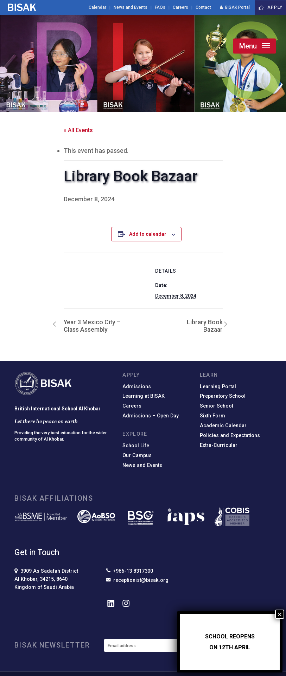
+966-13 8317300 (129, 571)
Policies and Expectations (230, 435)
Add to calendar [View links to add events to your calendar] (147, 234)
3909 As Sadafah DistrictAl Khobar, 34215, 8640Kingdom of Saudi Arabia (46, 579)
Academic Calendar (223, 426)
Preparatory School (223, 396)
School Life (135, 446)
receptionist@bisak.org (137, 580)
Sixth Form (212, 416)
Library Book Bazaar (205, 326)
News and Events (142, 465)
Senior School (216, 406)
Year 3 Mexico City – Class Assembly (92, 326)
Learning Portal (218, 387)
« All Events (78, 130)
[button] (254, 46)
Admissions (136, 387)
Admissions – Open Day (150, 416)
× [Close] (279, 614)
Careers (131, 406)
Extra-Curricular (218, 445)
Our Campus (137, 456)
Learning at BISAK (143, 396)
